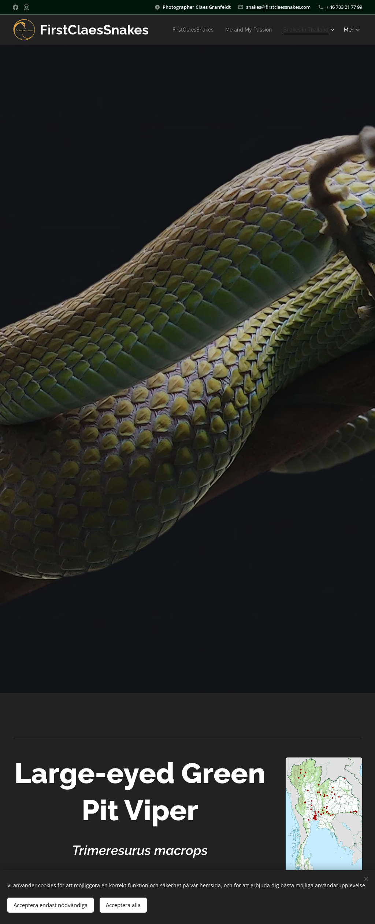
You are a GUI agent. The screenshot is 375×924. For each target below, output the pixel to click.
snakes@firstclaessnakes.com (278, 7)
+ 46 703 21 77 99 (344, 7)
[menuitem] (249, 30)
